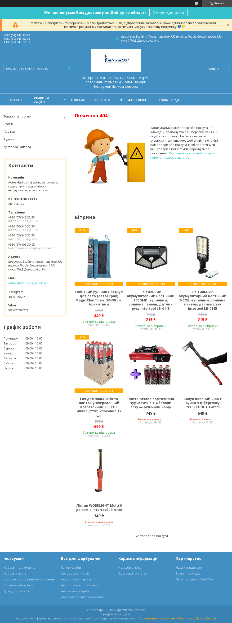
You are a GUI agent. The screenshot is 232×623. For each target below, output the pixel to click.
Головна (15, 99)
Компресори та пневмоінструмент (30, 579)
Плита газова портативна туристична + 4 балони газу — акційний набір (150, 403)
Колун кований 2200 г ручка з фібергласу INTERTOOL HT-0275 (203, 403)
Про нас (78, 99)
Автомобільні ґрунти (76, 579)
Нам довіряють (129, 567)
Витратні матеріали (18, 585)
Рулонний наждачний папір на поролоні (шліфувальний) (182, 155)
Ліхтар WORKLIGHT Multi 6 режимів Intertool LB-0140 (99, 507)
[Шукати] (68, 68)
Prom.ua (139, 610)
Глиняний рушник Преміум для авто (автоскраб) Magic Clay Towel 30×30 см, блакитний (99, 298)
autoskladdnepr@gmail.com (28, 283)
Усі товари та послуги (151, 536)
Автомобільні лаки (75, 573)
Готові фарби (71, 567)
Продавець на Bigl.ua (116, 614)
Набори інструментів (19, 567)
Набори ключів (15, 573)
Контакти (102, 99)
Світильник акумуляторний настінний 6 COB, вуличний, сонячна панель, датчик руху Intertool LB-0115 (202, 300)
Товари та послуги (40, 99)
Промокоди (169, 99)
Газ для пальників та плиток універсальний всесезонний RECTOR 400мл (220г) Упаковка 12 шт (99, 407)
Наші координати (189, 567)
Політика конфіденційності (197, 618)
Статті (8, 124)
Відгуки (9, 139)
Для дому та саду (16, 591)
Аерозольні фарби (75, 591)
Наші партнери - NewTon (194, 579)
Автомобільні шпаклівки (79, 585)
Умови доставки (168, 12)
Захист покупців (188, 573)
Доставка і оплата (135, 99)
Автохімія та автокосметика (82, 597)
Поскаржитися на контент (157, 618)
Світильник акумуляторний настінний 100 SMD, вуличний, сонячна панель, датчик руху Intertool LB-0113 (150, 300)
